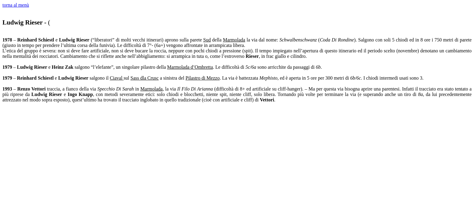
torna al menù (15, 5)
